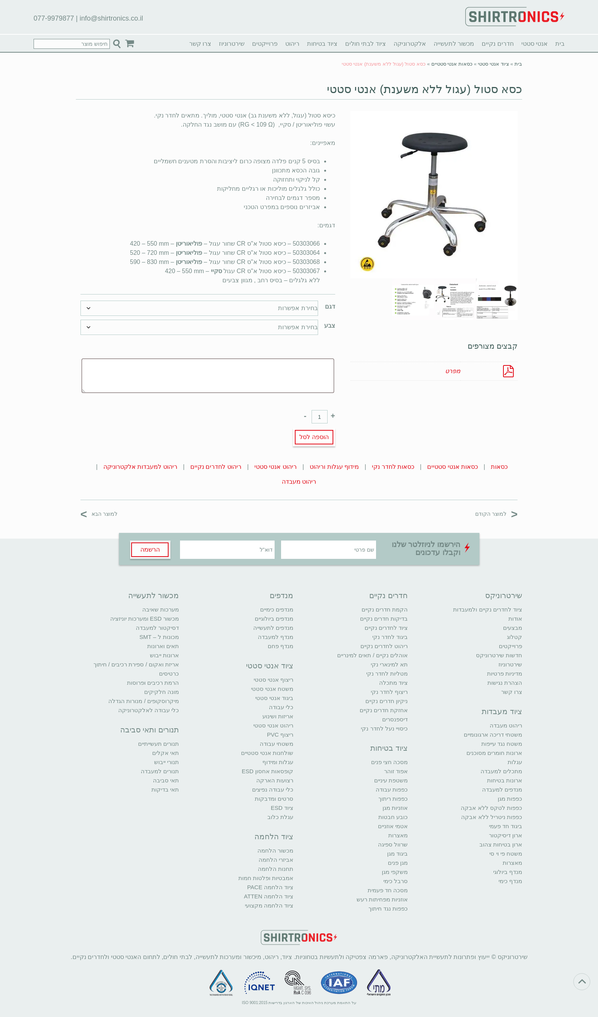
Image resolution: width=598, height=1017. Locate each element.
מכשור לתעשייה (454, 43)
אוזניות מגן (395, 808)
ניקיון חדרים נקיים (386, 701)
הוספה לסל (313, 437)
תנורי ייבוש (166, 762)
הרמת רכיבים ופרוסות (153, 682)
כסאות (499, 466)
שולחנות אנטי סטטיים (267, 753)
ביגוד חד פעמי (505, 826)
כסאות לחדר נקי (393, 466)
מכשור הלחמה (275, 850)
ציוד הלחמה (273, 836)
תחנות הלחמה (275, 869)
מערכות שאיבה (160, 609)
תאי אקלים (165, 753)
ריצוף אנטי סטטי (273, 679)
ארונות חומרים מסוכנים (494, 753)
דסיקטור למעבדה (157, 627)
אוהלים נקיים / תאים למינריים (372, 655)
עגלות (515, 762)
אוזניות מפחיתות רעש (382, 899)
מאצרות (512, 862)
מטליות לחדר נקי (387, 673)
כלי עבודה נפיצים (272, 789)
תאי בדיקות (165, 789)
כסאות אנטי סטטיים (452, 64)
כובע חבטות (393, 817)
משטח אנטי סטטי (272, 689)
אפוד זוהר (396, 771)
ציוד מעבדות (502, 711)
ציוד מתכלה (393, 682)
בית (559, 43)
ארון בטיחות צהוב (500, 844)
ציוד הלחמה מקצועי (269, 905)
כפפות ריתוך (393, 798)
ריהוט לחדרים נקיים (215, 466)
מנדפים (281, 595)
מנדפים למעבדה (502, 789)
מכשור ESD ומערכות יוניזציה (144, 618)
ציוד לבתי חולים (365, 43)
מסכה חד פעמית (388, 890)
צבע (329, 325)
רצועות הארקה (274, 780)
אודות (515, 618)
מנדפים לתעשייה (273, 627)
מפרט (452, 371)
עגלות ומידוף (277, 762)
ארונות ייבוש (164, 655)
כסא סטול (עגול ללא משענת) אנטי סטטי (424, 89)
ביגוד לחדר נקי (390, 637)
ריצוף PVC (280, 734)
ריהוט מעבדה (299, 481)
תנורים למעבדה (160, 771)
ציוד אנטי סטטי (493, 64)
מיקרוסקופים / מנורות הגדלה (143, 701)
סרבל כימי (395, 881)
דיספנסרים (395, 719)
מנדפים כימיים (276, 609)
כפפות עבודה (392, 789)
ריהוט (292, 43)
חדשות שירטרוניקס (499, 655)
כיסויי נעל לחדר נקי (384, 728)
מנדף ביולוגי (507, 872)
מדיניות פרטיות (504, 673)
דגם (330, 306)
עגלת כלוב (280, 817)
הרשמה (150, 549)
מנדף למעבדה (275, 637)
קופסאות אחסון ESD (267, 771)
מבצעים (512, 627)
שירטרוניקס (503, 595)
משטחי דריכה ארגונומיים (493, 734)
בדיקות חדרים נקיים (384, 618)
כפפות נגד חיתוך (388, 908)
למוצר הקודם (496, 514)
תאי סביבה (166, 780)
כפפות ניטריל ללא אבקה (491, 817)
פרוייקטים (265, 43)
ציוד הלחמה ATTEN (268, 896)
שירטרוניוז (231, 43)
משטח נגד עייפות (501, 743)
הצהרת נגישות (504, 682)
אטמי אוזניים (393, 826)
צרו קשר (200, 43)
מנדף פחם (280, 646)
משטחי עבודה (276, 743)
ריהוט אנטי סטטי (275, 466)
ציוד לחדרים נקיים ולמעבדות (487, 609)
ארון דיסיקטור (505, 835)
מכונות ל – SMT (159, 637)
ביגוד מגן (397, 853)
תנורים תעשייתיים (158, 743)
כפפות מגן (510, 798)
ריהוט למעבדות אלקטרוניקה (140, 466)
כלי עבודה (281, 707)
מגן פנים (398, 862)
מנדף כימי (510, 881)
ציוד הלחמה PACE (270, 887)
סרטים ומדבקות (274, 798)
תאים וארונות (163, 646)
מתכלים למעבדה (501, 771)
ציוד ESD (282, 808)
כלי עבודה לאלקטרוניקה (148, 710)
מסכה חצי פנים (389, 762)
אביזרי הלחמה (276, 859)
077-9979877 (54, 18)
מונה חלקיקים (161, 692)
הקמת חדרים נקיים (385, 609)
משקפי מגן (395, 872)
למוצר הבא (98, 514)
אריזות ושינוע (277, 716)
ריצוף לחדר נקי (389, 692)
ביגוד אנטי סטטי (274, 698)
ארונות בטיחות (504, 780)
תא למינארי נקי (389, 664)
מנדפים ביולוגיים (274, 618)
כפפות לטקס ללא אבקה (491, 808)
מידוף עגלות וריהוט (334, 466)
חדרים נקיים (497, 43)
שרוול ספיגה (393, 844)
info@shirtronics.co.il (111, 18)
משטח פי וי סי (505, 853)
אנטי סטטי (534, 43)
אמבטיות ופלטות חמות (265, 878)
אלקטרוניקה (410, 43)
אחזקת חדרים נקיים (384, 710)
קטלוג (514, 637)
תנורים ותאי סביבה (149, 730)
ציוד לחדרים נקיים (386, 627)
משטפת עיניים (391, 780)
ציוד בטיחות (322, 43)
